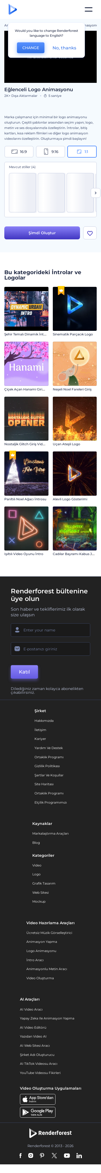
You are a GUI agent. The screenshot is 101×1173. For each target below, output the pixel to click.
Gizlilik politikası (47, 766)
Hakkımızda (44, 721)
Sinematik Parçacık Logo (73, 334)
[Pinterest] (42, 1156)
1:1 (82, 151)
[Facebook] (20, 1156)
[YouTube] (67, 1156)
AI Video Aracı (31, 1009)
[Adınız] (50, 630)
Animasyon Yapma (41, 942)
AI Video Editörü (33, 1027)
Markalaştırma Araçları (50, 833)
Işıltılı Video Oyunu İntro (23, 554)
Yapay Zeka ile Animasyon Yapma (47, 1018)
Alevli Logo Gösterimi (70, 499)
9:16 (50, 151)
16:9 (19, 151)
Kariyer (40, 739)
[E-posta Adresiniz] (50, 649)
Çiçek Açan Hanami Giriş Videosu (31, 389)
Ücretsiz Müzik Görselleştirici (49, 933)
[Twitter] (54, 1156)
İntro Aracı (35, 960)
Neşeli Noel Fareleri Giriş (72, 389)
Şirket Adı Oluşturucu (37, 1055)
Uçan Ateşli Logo (66, 444)
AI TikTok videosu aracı (38, 1064)
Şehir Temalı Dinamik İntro (25, 334)
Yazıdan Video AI (33, 1036)
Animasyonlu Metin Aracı (46, 969)
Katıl (24, 672)
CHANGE (30, 47)
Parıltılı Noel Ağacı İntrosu (25, 499)
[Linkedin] (79, 1156)
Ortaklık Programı (49, 757)
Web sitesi (40, 892)
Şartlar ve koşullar (49, 775)
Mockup (39, 901)
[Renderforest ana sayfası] (13, 9)
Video (36, 865)
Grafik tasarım (43, 883)
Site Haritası (44, 784)
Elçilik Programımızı (50, 802)
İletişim (40, 730)
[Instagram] (30, 1156)
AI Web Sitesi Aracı (35, 1045)
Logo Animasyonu (41, 951)
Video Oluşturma (40, 978)
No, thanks (64, 47)
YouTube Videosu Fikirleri (40, 1073)
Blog (36, 843)
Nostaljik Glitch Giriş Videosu (27, 444)
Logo (36, 874)
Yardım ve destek (48, 748)
